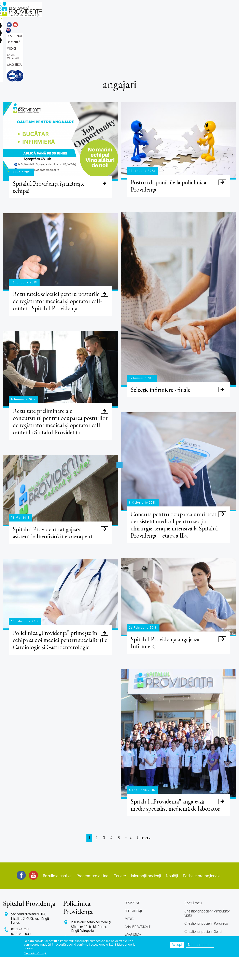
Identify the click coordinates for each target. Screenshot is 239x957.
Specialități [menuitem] (73, 15)
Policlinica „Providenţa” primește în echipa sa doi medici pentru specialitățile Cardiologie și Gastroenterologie (60, 595)
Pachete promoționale (202, 832)
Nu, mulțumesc (200, 945)
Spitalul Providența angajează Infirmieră (178, 598)
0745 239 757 (80, 902)
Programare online (92, 832)
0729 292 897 (80, 898)
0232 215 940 (80, 893)
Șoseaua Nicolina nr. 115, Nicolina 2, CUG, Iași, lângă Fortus (30, 874)
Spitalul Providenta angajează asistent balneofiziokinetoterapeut (60, 488)
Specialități (133, 867)
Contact (131, 898)
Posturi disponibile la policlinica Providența (178, 141)
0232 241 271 (20, 885)
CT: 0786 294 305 (23, 897)
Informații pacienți (146, 832)
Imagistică (133, 890)
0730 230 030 (21, 890)
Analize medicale (138, 882)
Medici (129, 874)
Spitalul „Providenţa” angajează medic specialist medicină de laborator (178, 760)
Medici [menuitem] (87, 15)
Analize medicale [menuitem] (106, 15)
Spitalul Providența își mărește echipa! (60, 142)
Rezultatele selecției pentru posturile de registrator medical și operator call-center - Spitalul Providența (60, 256)
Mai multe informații (35, 953)
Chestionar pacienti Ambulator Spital (207, 869)
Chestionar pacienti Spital (203, 887)
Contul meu (193, 859)
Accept (177, 945)
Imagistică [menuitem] (127, 15)
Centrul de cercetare (199, 895)
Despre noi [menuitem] (55, 15)
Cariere (119, 832)
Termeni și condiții (197, 904)
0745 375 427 (20, 893)
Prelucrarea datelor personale (206, 912)
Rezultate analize (57, 832)
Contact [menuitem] (143, 15)
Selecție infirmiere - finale (178, 345)
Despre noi (133, 859)
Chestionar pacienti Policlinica (206, 879)
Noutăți (172, 832)
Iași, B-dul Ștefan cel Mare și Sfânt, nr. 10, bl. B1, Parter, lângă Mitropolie (91, 882)
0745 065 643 (81, 905)
